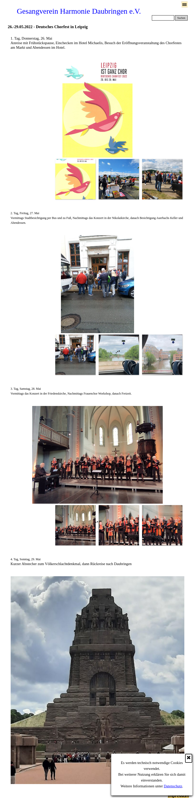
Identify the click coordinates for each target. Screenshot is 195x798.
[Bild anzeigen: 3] (162, 179)
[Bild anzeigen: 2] (118, 179)
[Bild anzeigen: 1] (75, 179)
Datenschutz (173, 786)
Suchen (181, 17)
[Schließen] (188, 758)
